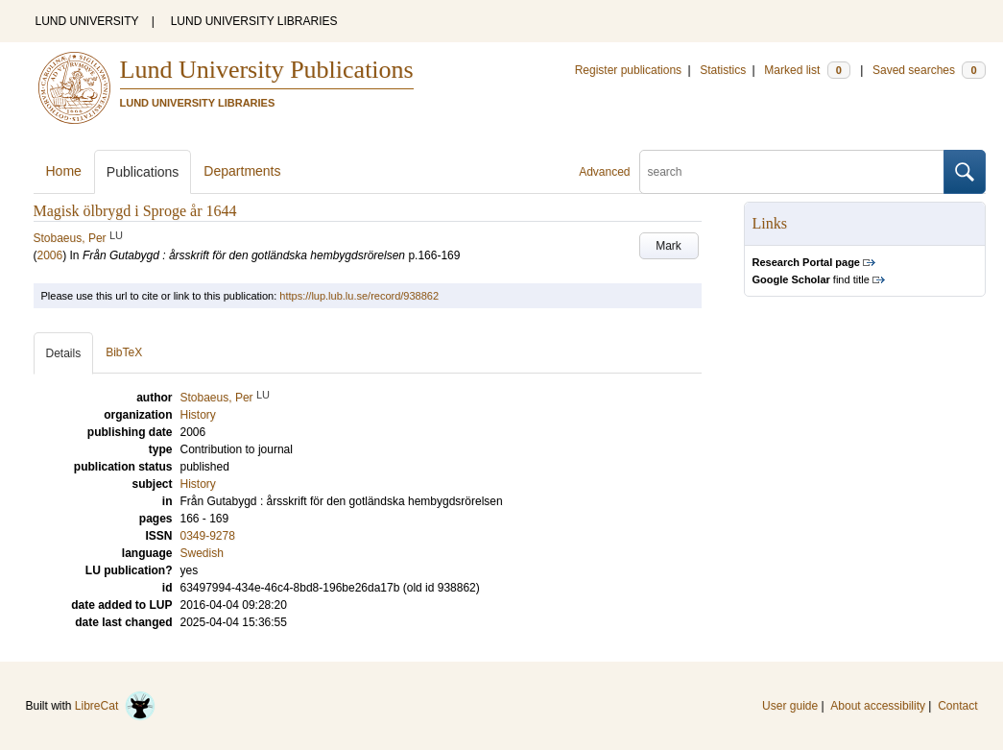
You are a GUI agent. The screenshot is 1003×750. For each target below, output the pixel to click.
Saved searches (929, 70)
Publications (143, 172)
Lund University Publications (267, 70)
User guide (790, 706)
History (198, 484)
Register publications (628, 70)
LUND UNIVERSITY (87, 21)
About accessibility (877, 706)
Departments (241, 171)
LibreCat (115, 705)
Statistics (723, 70)
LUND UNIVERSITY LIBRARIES (254, 21)
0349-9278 (207, 536)
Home (64, 171)
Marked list (806, 70)
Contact (957, 706)
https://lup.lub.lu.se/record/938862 (359, 296)
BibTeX (124, 352)
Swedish (202, 553)
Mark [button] (668, 246)
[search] (791, 172)
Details (64, 353)
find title (811, 279)
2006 (50, 255)
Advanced (604, 172)
